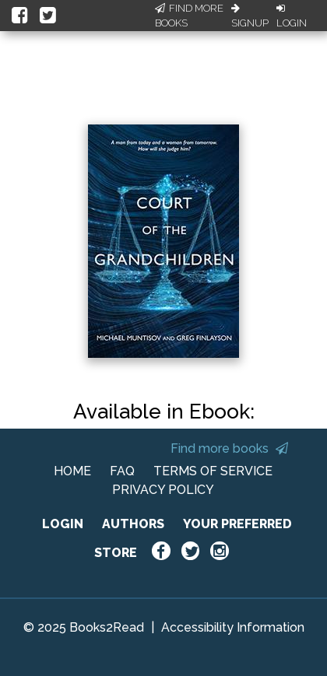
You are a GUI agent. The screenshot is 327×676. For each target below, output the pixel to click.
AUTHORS (133, 524)
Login (291, 16)
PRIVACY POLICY (163, 489)
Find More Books (189, 16)
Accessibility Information (232, 627)
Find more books (229, 448)
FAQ (122, 471)
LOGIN (62, 524)
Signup (250, 16)
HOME (72, 471)
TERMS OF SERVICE (212, 471)
